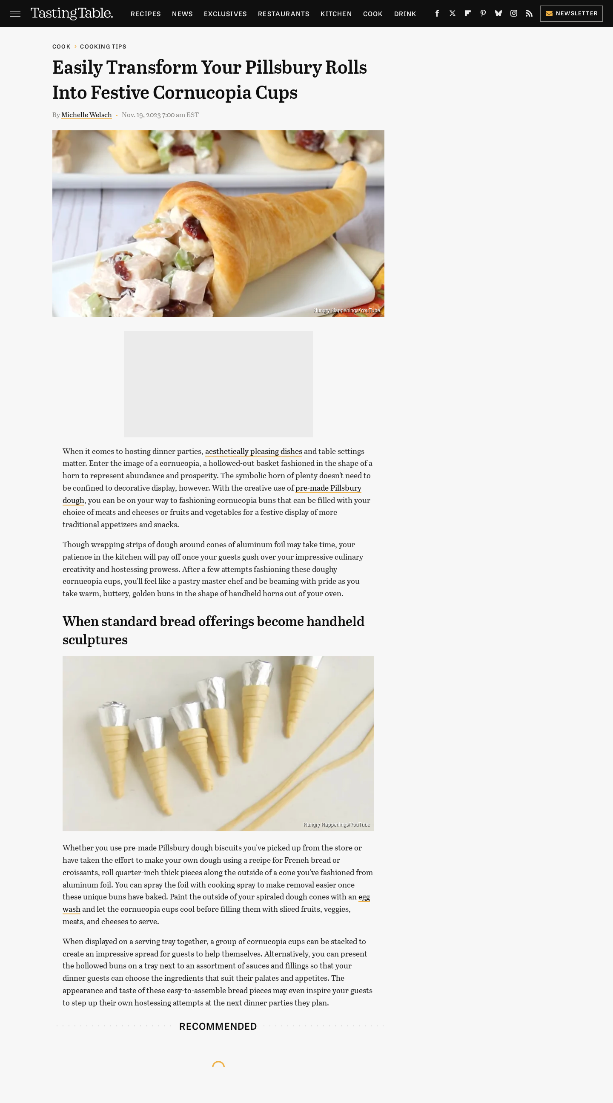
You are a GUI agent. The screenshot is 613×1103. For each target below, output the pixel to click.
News (182, 13)
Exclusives (225, 13)
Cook (373, 13)
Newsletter (571, 13)
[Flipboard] (468, 15)
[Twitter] (452, 15)
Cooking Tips (103, 46)
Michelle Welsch (86, 114)
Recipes (146, 13)
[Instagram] (514, 15)
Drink (405, 13)
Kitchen (336, 13)
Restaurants (283, 13)
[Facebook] (437, 15)
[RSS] (529, 15)
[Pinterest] (483, 15)
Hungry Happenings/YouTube (346, 310)
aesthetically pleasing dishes (253, 451)
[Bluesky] (498, 15)
